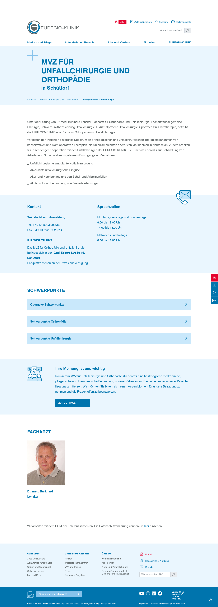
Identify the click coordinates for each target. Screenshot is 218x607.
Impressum (143, 587)
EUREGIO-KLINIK (180, 26)
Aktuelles (149, 26)
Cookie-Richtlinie (178, 587)
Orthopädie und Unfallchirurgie (98, 83)
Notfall (145, 538)
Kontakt (146, 550)
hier (146, 510)
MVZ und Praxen (70, 83)
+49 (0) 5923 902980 (46, 208)
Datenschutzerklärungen (160, 587)
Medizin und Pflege (39, 26)
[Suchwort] (171, 14)
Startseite (31, 83)
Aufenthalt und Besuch (79, 26)
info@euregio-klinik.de (89, 587)
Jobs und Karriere (118, 26)
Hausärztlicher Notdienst (154, 544)
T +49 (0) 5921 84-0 (107, 587)
